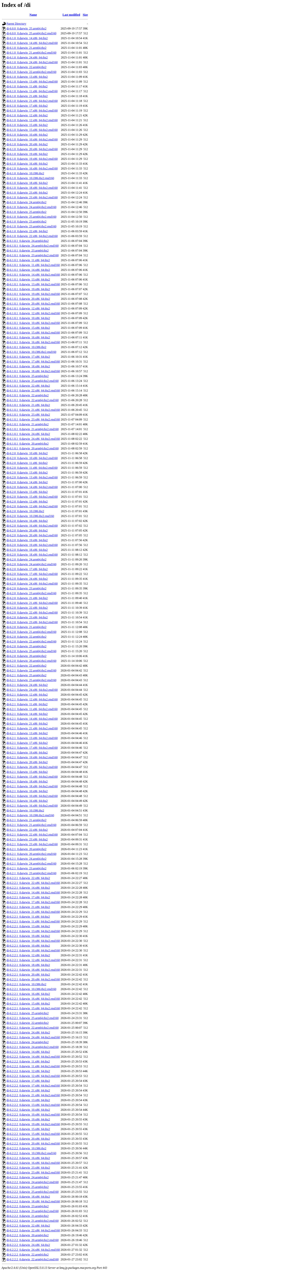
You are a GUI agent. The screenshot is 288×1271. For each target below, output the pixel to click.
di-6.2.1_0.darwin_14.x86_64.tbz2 (27, 714)
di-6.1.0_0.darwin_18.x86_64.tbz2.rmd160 (32, 187)
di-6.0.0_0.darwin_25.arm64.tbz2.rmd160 (31, 33)
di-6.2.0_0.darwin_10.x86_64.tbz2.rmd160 (32, 458)
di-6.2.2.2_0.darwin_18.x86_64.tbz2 (28, 1196)
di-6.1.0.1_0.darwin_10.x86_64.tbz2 (28, 318)
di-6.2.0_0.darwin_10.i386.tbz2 (25, 511)
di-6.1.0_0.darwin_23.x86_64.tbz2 (27, 192)
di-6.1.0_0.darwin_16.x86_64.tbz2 (27, 163)
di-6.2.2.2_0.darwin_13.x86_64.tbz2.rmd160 (33, 1105)
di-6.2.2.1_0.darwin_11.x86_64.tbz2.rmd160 (33, 921)
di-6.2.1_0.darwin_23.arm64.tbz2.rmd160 (31, 873)
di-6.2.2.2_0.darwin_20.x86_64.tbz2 (28, 1138)
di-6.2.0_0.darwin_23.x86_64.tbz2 (27, 617)
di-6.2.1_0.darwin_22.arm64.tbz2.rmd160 (31, 670)
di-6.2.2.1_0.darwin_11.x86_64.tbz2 (28, 916)
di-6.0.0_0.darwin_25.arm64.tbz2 (26, 28)
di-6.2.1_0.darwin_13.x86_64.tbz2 (27, 733)
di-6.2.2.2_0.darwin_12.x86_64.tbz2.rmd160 (33, 1076)
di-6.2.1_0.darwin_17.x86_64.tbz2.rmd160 (32, 747)
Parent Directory (16, 23)
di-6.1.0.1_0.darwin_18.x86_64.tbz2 (28, 366)
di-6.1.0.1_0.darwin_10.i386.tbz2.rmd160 (31, 351)
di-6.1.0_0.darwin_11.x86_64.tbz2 (27, 86)
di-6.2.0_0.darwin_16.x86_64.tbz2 (27, 520)
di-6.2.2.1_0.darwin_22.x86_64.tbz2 (28, 878)
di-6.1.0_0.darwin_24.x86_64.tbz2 (27, 57)
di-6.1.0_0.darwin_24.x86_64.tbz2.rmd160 (32, 62)
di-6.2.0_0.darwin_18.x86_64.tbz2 (27, 549)
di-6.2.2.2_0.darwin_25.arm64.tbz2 (27, 1187)
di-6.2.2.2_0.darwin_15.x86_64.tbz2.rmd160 (33, 1133)
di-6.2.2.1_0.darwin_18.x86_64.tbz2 (28, 965)
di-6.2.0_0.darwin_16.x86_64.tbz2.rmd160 (32, 525)
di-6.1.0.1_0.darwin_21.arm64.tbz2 (27, 424)
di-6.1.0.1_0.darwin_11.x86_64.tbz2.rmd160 (33, 265)
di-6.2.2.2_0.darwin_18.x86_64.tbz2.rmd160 (33, 1201)
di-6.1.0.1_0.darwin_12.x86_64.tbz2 (28, 308)
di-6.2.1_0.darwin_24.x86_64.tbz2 (27, 685)
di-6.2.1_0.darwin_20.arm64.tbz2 (26, 849)
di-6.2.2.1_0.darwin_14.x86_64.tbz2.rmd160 (33, 892)
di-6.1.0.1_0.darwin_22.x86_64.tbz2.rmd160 (33, 390)
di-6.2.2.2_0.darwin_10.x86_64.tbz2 (28, 1109)
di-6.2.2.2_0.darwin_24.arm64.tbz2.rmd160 (32, 1182)
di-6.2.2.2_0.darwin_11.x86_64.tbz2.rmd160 (33, 1066)
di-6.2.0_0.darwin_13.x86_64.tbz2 (27, 472)
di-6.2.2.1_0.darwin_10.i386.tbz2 (26, 984)
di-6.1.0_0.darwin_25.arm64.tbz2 (26, 212)
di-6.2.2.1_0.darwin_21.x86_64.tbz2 (28, 907)
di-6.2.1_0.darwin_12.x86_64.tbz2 (27, 694)
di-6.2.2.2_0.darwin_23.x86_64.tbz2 (28, 1167)
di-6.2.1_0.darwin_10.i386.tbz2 (25, 810)
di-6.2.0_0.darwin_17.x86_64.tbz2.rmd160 (32, 574)
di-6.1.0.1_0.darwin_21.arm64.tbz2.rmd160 (32, 429)
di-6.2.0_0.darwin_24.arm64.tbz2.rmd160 (31, 564)
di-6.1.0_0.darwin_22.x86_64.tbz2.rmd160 (32, 236)
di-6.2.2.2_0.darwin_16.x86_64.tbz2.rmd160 (33, 1162)
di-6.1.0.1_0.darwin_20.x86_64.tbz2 (28, 298)
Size (85, 14)
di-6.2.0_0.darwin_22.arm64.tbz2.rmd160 (31, 641)
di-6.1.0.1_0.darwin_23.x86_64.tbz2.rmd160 (33, 419)
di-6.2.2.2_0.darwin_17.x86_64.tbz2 (28, 1080)
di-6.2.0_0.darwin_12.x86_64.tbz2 (27, 501)
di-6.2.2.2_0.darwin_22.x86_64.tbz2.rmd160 (33, 1230)
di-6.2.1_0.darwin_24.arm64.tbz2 (26, 858)
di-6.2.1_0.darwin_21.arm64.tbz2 (26, 820)
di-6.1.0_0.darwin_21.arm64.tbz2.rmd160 (31, 52)
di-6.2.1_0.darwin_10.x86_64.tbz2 (27, 791)
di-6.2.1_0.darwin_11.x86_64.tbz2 (27, 704)
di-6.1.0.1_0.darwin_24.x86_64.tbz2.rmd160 (33, 438)
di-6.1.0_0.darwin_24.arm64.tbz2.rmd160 (31, 207)
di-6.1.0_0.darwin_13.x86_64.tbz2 (27, 76)
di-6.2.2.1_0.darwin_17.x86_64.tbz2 (28, 897)
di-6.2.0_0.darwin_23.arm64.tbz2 (26, 588)
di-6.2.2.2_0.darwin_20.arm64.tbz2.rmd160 (32, 1240)
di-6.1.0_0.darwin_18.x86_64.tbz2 (27, 183)
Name (33, 14)
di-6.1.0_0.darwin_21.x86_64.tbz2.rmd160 (32, 100)
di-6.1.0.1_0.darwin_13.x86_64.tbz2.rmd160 (33, 284)
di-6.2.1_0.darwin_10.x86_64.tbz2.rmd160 (32, 796)
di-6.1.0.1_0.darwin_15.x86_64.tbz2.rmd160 (33, 332)
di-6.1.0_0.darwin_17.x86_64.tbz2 (27, 105)
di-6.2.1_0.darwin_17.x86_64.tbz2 (27, 742)
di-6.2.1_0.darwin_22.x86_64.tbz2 (27, 829)
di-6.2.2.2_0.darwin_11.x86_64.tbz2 (28, 1061)
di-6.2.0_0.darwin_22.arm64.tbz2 (26, 636)
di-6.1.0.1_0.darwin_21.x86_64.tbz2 (28, 405)
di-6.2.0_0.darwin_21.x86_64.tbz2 (27, 598)
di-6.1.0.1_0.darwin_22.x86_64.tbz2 (28, 385)
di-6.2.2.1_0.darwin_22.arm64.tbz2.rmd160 (32, 1027)
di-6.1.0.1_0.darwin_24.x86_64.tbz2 (28, 434)
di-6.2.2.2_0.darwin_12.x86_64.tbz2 (28, 1071)
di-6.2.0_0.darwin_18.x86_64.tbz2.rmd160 (32, 554)
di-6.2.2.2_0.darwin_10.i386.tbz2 (26, 1148)
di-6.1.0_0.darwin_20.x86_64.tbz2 (27, 144)
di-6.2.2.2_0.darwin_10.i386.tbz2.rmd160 (31, 1153)
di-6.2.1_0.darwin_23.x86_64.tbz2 (27, 839)
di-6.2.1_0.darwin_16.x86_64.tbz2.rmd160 (32, 805)
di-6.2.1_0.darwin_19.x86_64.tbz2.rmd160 (32, 757)
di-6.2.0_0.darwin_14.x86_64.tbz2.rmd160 (32, 487)
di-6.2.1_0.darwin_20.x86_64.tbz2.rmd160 (32, 767)
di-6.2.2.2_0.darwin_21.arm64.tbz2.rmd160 (32, 1220)
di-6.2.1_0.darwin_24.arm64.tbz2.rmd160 (31, 863)
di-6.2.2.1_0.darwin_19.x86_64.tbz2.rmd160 (33, 940)
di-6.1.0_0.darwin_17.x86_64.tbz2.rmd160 (32, 110)
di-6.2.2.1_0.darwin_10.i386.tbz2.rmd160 (31, 989)
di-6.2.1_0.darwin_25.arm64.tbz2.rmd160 (31, 680)
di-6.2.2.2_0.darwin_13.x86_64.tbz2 (28, 1100)
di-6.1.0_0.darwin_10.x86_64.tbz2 (27, 134)
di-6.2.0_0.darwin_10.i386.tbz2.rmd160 (30, 516)
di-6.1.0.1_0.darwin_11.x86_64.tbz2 (28, 260)
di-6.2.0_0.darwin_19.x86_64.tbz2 (27, 540)
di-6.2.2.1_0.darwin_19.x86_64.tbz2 (28, 936)
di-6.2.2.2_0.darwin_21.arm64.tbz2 (27, 1216)
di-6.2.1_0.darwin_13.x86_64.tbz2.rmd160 (32, 738)
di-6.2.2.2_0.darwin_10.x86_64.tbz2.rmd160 (33, 1114)
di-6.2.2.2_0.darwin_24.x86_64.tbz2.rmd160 (33, 1249)
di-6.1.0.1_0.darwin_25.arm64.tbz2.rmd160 (32, 380)
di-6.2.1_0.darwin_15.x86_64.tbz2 (27, 771)
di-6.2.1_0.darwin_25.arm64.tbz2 (26, 675)
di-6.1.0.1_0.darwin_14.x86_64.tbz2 (28, 269)
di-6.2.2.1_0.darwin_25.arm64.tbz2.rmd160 (32, 1018)
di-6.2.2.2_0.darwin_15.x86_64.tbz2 (28, 1129)
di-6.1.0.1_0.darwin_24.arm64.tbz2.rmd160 (32, 245)
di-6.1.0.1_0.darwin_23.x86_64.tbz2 (28, 414)
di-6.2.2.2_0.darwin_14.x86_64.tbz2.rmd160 (33, 1056)
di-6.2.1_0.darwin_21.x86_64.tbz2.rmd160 (32, 728)
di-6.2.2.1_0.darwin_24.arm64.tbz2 (27, 1042)
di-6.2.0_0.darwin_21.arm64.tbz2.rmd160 (31, 631)
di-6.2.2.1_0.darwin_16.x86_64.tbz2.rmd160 (33, 998)
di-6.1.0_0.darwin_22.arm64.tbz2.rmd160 (31, 72)
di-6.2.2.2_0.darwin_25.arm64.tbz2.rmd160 (32, 1191)
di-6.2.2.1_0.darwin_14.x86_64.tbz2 (28, 887)
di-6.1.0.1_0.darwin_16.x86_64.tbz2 (28, 337)
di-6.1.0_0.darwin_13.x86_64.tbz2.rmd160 (32, 81)
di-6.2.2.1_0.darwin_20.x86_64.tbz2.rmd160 (33, 979)
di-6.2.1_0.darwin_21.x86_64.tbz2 (27, 723)
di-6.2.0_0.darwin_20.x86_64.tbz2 (27, 530)
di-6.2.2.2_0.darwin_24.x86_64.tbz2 (28, 1244)
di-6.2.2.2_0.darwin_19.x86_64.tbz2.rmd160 (33, 1124)
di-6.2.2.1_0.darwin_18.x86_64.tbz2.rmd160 (33, 969)
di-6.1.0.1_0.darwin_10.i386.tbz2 (26, 347)
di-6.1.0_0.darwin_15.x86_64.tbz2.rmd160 (32, 129)
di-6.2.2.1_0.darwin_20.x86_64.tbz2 (28, 974)
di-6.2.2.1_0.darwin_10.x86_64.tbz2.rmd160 (33, 950)
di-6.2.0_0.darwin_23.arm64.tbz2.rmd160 (31, 593)
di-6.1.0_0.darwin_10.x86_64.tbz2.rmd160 (32, 139)
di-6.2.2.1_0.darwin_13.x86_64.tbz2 (28, 926)
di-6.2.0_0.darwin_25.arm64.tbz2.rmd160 (31, 651)
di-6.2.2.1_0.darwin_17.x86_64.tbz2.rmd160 (33, 902)
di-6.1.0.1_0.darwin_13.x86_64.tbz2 (28, 279)
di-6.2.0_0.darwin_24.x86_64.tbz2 (27, 578)
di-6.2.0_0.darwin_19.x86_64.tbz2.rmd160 (32, 545)
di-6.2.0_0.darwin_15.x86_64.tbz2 (27, 491)
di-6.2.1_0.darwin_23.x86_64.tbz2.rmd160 (32, 844)
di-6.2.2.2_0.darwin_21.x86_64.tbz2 (28, 1090)
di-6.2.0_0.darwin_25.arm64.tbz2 (26, 646)
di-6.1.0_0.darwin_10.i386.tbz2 (25, 173)
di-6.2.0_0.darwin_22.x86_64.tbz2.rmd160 (32, 612)
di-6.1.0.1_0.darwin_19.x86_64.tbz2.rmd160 (33, 294)
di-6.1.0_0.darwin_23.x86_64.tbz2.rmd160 (32, 197)
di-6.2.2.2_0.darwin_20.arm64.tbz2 (27, 1235)
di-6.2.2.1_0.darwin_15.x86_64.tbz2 (28, 1003)
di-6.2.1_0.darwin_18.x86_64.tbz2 (27, 781)
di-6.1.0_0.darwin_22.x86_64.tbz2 (27, 231)
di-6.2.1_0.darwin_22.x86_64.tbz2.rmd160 (32, 834)
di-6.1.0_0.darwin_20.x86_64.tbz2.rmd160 (32, 149)
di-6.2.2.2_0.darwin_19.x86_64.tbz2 (28, 1119)
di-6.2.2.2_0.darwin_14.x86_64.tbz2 (28, 1051)
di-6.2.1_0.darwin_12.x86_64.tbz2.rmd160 (32, 699)
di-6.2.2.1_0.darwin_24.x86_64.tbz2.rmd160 (33, 1037)
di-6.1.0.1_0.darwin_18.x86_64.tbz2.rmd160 (33, 371)
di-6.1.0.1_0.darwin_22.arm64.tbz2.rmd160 (32, 400)
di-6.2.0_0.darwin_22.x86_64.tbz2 (27, 607)
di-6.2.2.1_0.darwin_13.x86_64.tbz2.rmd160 (33, 931)
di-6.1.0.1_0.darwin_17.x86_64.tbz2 (28, 356)
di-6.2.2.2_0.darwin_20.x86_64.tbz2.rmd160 (33, 1143)
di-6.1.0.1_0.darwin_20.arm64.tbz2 (27, 443)
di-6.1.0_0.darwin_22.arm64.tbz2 (26, 67)
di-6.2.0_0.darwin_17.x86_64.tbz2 (27, 569)
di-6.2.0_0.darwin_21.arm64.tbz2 (26, 627)
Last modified (71, 14)
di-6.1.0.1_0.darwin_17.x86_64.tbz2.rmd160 (33, 361)
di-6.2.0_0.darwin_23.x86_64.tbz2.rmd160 (32, 622)
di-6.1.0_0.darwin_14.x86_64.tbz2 (27, 38)
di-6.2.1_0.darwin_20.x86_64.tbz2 (27, 762)
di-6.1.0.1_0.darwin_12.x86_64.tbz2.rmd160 (33, 313)
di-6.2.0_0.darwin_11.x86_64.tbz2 (27, 463)
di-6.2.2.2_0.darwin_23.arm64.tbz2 (27, 1206)
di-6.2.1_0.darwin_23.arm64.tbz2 (26, 868)
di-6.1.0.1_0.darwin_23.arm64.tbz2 (27, 250)
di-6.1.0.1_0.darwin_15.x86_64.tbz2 (28, 327)
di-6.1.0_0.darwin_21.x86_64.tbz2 (27, 96)
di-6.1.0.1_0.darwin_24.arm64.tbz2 (27, 240)
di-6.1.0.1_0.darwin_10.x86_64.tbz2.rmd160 (33, 323)
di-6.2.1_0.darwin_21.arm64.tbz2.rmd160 (31, 825)
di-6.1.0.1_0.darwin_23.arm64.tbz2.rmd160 (32, 255)
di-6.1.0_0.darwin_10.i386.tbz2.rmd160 (30, 178)
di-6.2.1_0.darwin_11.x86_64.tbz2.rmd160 (32, 709)
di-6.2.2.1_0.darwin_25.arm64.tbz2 (27, 1013)
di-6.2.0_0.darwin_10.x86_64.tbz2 (27, 453)
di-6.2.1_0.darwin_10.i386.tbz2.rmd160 (30, 815)
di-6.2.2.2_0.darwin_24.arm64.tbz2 (27, 1177)
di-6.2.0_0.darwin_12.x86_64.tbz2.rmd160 (32, 506)
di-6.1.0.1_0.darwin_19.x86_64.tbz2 (28, 289)
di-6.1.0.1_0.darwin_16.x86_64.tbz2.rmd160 (33, 342)
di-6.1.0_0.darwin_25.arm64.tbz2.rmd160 (31, 216)
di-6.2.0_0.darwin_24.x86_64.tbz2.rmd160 (32, 583)
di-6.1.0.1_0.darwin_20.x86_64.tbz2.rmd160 (33, 303)
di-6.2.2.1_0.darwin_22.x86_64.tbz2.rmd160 (33, 882)
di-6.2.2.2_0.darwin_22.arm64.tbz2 (27, 1254)
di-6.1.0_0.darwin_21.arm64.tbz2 (26, 47)
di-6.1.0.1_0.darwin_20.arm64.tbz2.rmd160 (32, 448)
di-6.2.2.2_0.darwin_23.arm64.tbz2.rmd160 (32, 1211)
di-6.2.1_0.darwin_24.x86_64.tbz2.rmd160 (32, 689)
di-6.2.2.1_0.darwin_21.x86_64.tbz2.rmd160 (33, 911)
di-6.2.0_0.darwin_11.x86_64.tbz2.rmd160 (32, 467)
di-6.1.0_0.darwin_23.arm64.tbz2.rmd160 (31, 226)
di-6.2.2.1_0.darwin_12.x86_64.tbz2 (28, 955)
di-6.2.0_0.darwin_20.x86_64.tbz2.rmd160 (32, 535)
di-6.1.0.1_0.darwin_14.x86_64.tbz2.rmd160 (33, 274)
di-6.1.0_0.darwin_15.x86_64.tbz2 (27, 125)
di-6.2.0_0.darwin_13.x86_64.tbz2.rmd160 (32, 477)
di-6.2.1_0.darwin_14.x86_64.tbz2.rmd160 (32, 718)
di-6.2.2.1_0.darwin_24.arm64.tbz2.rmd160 (32, 1047)
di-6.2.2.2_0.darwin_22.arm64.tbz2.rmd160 (32, 1259)
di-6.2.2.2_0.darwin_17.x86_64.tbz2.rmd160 (33, 1085)
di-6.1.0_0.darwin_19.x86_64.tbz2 (27, 154)
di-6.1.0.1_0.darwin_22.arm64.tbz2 (27, 395)
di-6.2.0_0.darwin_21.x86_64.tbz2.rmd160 (32, 602)
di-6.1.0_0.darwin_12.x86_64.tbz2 (27, 115)
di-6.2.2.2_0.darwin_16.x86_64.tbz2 (28, 1158)
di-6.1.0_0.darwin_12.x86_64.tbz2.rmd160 (32, 120)
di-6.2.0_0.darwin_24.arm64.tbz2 (26, 559)
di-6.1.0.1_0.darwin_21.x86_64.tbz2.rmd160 (33, 409)
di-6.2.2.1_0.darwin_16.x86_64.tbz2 (28, 993)
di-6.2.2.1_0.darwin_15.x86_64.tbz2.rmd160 (33, 1008)
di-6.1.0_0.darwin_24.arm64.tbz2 (26, 202)
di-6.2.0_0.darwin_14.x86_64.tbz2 (27, 482)
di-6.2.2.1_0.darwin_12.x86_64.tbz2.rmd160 (33, 960)
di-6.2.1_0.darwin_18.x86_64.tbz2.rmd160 (32, 786)
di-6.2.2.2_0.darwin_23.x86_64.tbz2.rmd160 (33, 1172)
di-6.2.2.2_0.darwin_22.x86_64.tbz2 (28, 1225)
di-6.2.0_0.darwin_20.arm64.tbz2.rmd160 (31, 660)
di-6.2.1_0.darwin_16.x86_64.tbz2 (27, 800)
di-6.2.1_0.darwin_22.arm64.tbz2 (26, 665)
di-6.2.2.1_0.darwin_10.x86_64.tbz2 (28, 945)
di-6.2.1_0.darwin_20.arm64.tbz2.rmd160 (31, 854)
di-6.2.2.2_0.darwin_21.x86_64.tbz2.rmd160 (33, 1095)
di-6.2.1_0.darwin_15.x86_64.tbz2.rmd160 (32, 776)
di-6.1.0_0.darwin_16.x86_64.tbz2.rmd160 (32, 168)
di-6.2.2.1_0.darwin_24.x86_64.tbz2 (28, 1032)
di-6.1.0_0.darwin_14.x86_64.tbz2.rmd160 (32, 43)
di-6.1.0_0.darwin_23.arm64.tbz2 (26, 221)
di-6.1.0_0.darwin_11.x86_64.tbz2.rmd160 (32, 91)
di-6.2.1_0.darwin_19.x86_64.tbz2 (27, 752)
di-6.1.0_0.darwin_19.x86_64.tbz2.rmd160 (32, 158)
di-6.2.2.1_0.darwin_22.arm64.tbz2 (27, 1022)
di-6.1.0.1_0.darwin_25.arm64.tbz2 (27, 376)
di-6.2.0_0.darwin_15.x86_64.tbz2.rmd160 (32, 496)
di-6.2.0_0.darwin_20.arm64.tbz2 (26, 656)
